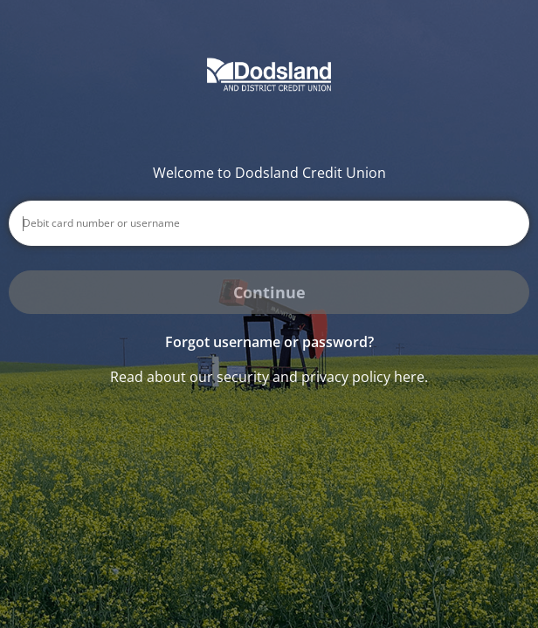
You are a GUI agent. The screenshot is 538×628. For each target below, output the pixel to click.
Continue (269, 292)
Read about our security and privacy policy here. (269, 376)
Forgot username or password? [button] (269, 342)
